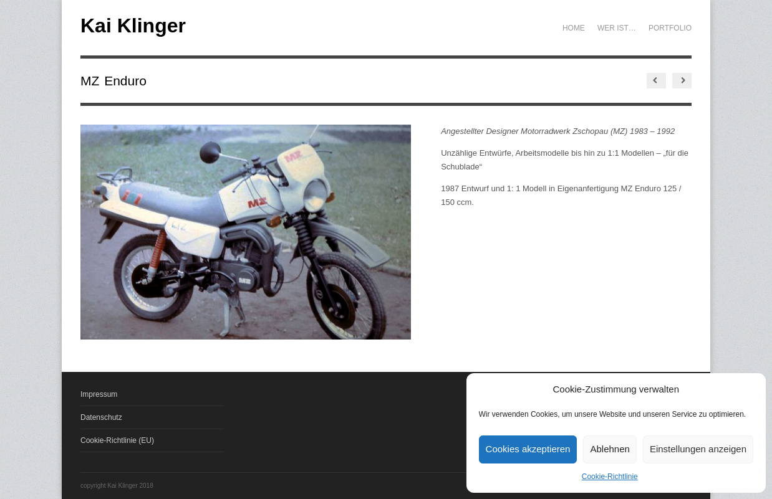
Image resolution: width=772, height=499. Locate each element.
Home (573, 28)
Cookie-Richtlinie (610, 476)
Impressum (98, 394)
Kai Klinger (133, 25)
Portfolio (670, 28)
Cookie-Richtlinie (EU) (117, 440)
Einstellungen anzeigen (698, 449)
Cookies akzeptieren (528, 449)
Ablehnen (609, 449)
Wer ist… (616, 28)
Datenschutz (101, 417)
